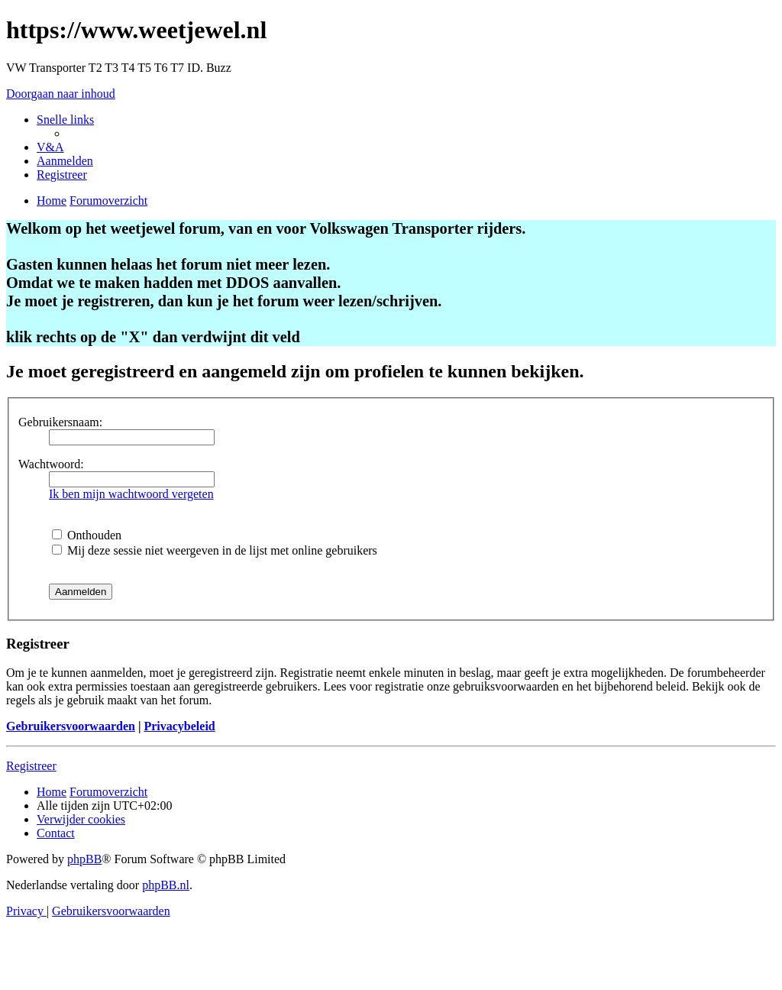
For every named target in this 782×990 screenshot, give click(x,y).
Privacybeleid (179, 726)
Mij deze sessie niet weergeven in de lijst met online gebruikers (214, 550)
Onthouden (86, 535)
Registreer (31, 765)
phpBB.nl (165, 884)
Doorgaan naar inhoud (60, 93)
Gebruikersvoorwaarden (70, 726)
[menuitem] (50, 147)
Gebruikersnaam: (60, 422)
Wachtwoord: (51, 464)
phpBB (84, 858)
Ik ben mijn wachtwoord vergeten (131, 493)
